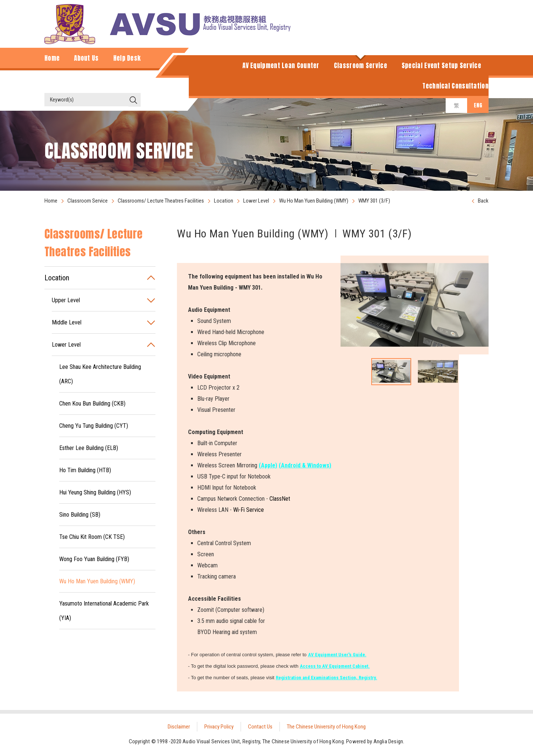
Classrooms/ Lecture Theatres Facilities (161, 200)
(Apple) (268, 465)
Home (50, 200)
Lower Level (256, 200)
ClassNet (279, 498)
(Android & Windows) (305, 465)
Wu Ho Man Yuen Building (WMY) (313, 200)
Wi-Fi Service (248, 509)
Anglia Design (388, 741)
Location (223, 200)
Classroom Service (87, 200)
